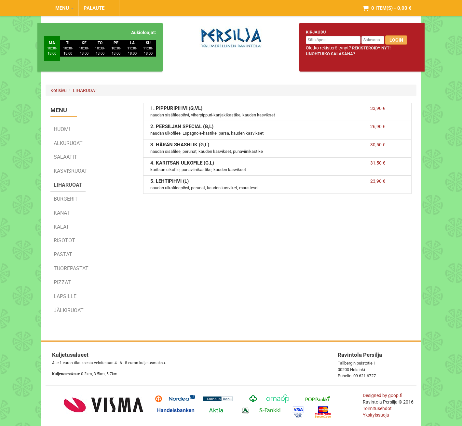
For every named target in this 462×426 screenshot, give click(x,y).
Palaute (94, 8)
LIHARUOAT (85, 90)
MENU (64, 8)
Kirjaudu (316, 32)
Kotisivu (58, 90)
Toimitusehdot (378, 408)
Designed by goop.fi (382, 395)
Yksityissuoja (376, 415)
